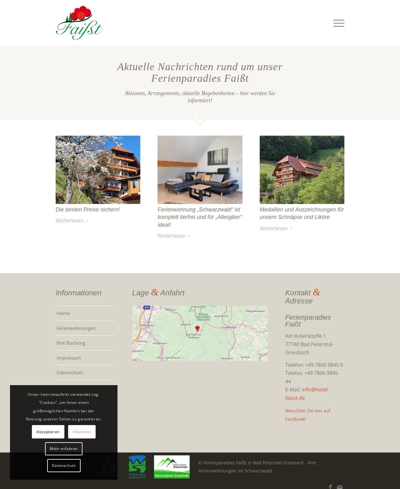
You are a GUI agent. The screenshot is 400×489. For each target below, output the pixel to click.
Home (63, 313)
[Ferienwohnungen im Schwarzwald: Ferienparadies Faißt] (80, 23)
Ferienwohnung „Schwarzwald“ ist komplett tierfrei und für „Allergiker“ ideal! (200, 217)
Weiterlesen (72, 220)
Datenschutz (70, 372)
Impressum (69, 358)
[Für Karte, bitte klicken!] (200, 333)
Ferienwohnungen (76, 328)
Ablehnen (77, 431)
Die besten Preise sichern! (88, 209)
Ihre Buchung (71, 343)
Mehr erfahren (59, 448)
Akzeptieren (43, 431)
